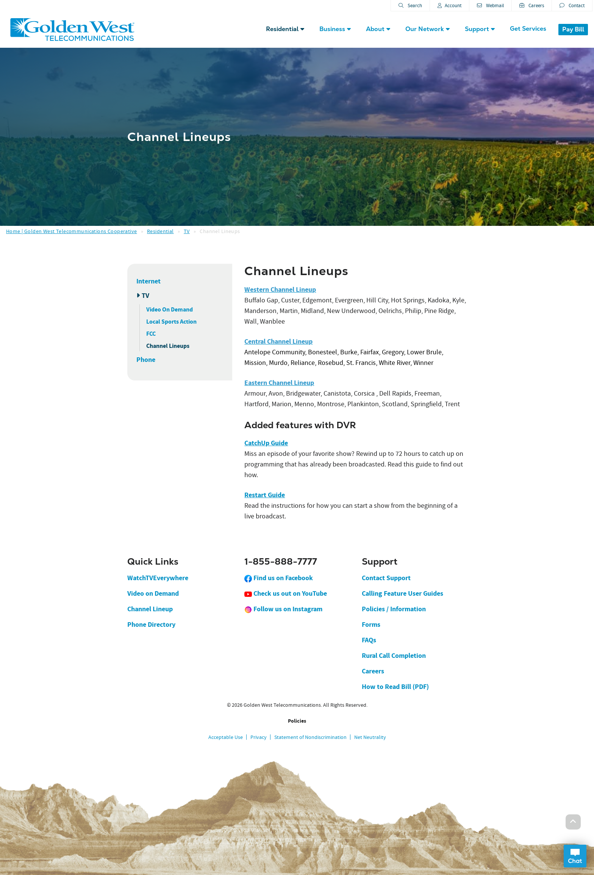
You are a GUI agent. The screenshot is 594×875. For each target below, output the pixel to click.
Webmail (490, 5)
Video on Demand (153, 593)
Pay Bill (573, 29)
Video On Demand (169, 309)
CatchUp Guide (266, 443)
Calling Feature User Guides (402, 593)
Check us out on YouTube (285, 593)
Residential (160, 231)
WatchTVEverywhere (157, 577)
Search (410, 5)
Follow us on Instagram (283, 609)
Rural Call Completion (394, 655)
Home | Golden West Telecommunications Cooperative (71, 231)
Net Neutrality (370, 737)
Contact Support (386, 577)
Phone (145, 359)
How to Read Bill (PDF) (395, 686)
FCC (151, 334)
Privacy (258, 737)
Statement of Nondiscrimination (310, 737)
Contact (572, 5)
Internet (148, 281)
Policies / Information (394, 609)
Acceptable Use (225, 737)
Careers (531, 5)
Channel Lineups (167, 346)
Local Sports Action (171, 322)
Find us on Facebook (278, 577)
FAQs (369, 640)
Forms (371, 624)
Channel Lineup (150, 609)
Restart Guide (264, 494)
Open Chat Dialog (575, 856)
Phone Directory (151, 624)
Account (449, 5)
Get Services (528, 29)
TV (187, 231)
